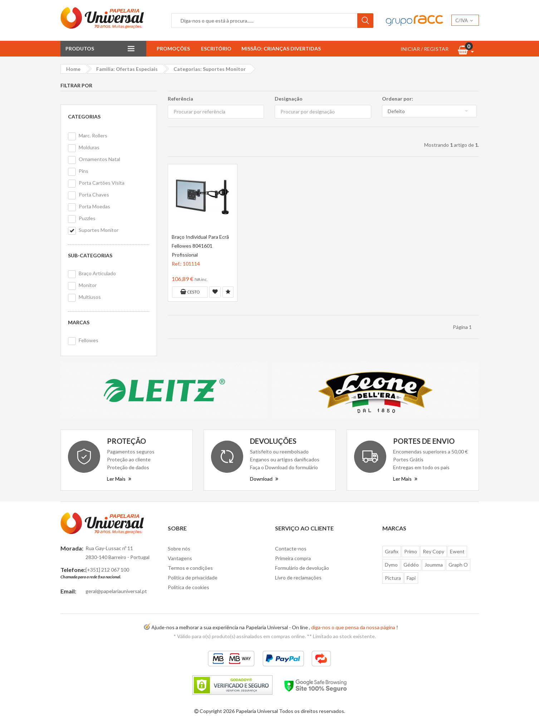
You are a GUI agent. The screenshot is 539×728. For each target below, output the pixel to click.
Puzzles (87, 218)
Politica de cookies (188, 587)
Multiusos (90, 297)
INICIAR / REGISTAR (425, 49)
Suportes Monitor (98, 230)
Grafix (391, 551)
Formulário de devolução (302, 568)
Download (264, 479)
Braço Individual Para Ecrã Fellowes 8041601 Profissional (200, 246)
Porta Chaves (94, 194)
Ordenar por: (397, 99)
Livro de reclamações (298, 577)
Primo (410, 551)
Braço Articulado (97, 273)
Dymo (391, 565)
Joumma (434, 565)
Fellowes (88, 340)
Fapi (411, 578)
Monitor (88, 285)
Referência (180, 99)
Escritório (216, 48)
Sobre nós (179, 548)
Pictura (393, 578)
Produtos (79, 48)
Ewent (457, 551)
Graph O (458, 565)
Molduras (89, 147)
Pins (83, 171)
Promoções (173, 48)
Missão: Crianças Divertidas (281, 48)
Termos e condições (190, 568)
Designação (289, 99)
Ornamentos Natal (99, 159)
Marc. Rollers (93, 135)
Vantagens (180, 558)
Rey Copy (433, 551)
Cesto (190, 291)
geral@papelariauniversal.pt (116, 591)
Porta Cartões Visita (101, 183)
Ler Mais (119, 479)
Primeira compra (293, 558)
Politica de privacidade (192, 577)
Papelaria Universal (257, 711)
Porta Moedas (94, 206)
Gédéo (411, 565)
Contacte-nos (291, 548)
